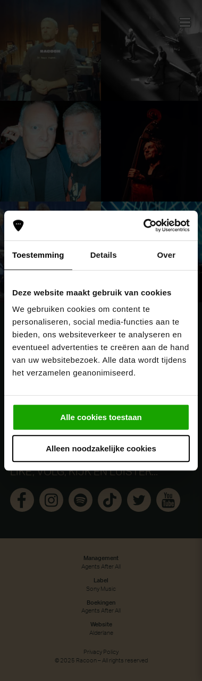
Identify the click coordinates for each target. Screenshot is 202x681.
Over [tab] (166, 254)
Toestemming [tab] (38, 254)
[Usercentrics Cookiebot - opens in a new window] (144, 225)
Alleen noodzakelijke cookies (101, 448)
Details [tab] (103, 254)
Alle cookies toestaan (100, 417)
